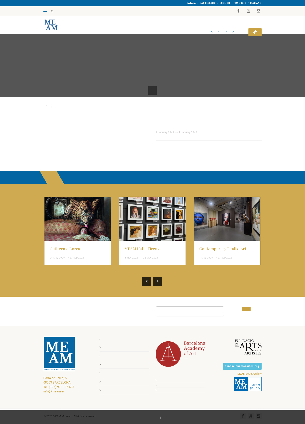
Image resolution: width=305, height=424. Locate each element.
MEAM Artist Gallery (249, 373)
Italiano (256, 3)
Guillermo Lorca (65, 248)
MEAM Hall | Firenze (143, 248)
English (225, 3)
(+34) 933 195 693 (61, 387)
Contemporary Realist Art (222, 248)
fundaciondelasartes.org (242, 366)
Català (191, 3)
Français (240, 3)
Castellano (208, 3)
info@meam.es (54, 391)
